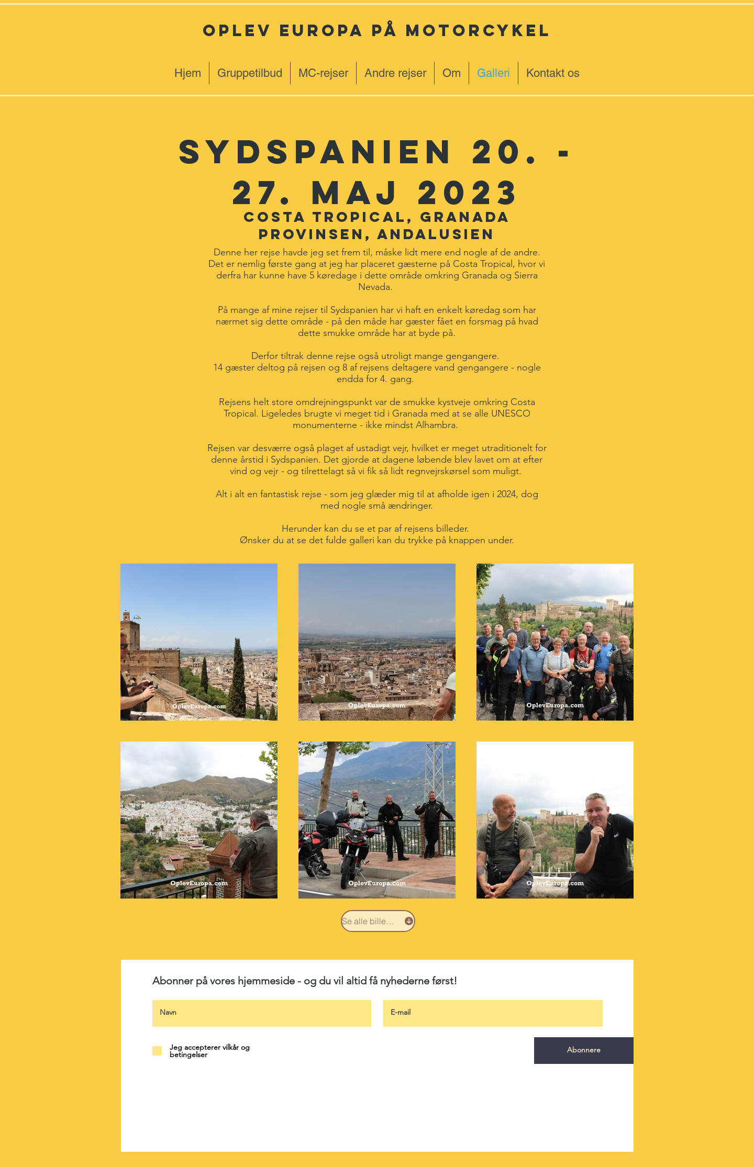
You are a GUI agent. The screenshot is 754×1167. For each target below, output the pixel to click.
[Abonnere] (584, 1050)
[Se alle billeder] (378, 921)
